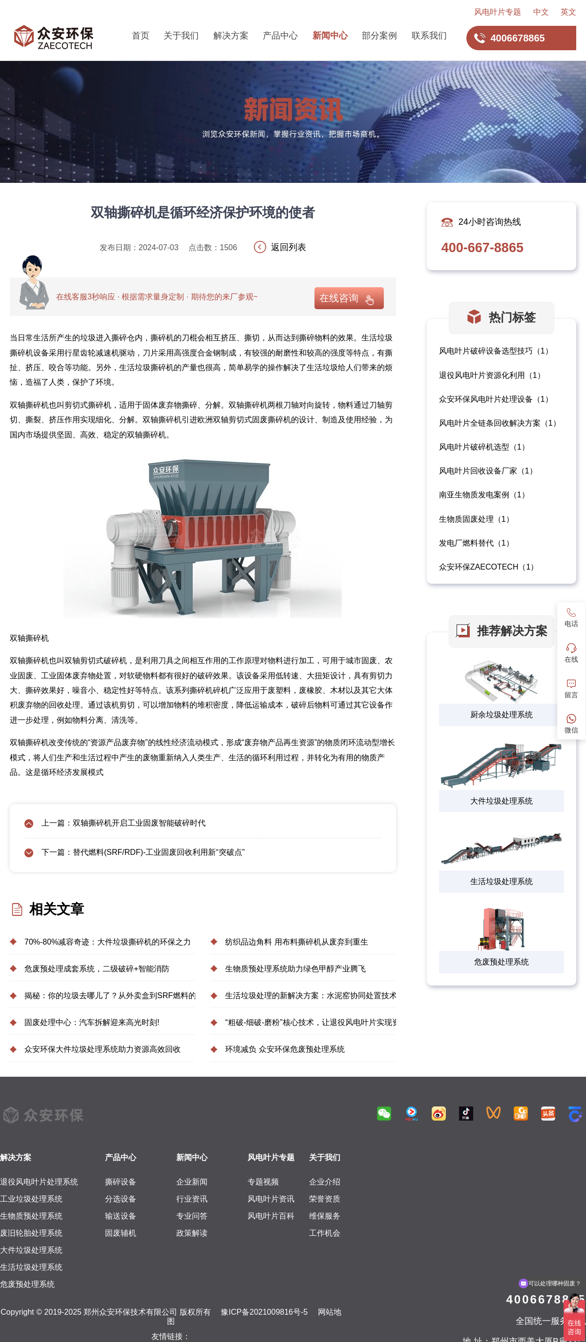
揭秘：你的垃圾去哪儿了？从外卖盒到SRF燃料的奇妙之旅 (109, 995)
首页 (140, 35)
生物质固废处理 (466, 519)
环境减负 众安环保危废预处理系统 (284, 1049)
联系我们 (429, 35)
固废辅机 (120, 1233)
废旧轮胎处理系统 (31, 1233)
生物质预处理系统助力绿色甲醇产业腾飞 (295, 969)
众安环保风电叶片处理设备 (486, 399)
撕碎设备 (120, 1182)
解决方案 (231, 35)
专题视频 (263, 1182)
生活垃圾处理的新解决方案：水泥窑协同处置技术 (310, 995)
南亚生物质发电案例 (474, 495)
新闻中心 (330, 35)
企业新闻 (192, 1182)
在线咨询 (338, 298)
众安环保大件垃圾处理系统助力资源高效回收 (102, 1049)
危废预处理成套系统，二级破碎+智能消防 (96, 969)
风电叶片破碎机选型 (474, 447)
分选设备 (120, 1199)
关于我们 (181, 35)
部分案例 (379, 35)
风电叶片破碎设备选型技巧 (486, 351)
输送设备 (120, 1216)
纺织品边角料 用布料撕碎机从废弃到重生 (296, 942)
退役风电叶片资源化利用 (482, 375)
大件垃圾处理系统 (501, 801)
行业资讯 (192, 1199)
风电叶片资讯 (271, 1199)
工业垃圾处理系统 (31, 1199)
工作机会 (324, 1233)
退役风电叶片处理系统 (39, 1182)
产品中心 (280, 35)
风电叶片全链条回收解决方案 (490, 423)
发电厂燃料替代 (466, 543)
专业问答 (192, 1216)
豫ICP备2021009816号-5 (264, 1312)
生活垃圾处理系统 (501, 881)
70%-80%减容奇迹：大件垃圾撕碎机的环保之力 (107, 942)
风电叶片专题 (497, 12)
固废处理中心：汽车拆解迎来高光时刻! (91, 1022)
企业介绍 (324, 1182)
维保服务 (324, 1216)
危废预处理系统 (501, 962)
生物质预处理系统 (31, 1216)
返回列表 (288, 247)
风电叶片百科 (271, 1216)
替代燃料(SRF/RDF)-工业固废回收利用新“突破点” (159, 852)
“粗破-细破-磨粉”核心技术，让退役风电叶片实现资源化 (310, 1022)
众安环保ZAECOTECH (479, 567)
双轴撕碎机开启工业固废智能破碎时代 (139, 823)
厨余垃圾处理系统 (501, 714)
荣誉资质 (324, 1199)
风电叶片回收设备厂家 (478, 471)
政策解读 (192, 1233)
